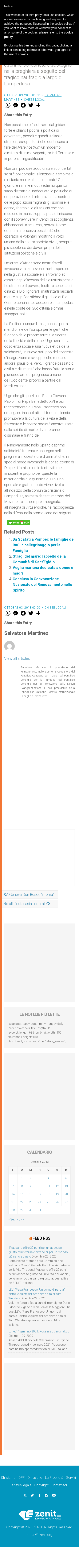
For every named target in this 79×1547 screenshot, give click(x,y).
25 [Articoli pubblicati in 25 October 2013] (48, 1202)
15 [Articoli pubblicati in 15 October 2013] (22, 1194)
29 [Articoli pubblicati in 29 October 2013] (22, 1210)
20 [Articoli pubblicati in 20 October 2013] (66, 1194)
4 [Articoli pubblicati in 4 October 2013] (48, 1178)
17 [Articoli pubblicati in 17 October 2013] (39, 1194)
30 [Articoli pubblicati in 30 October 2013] (30, 1210)
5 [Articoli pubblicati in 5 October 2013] (57, 1178)
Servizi (71, 1478)
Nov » (20, 1219)
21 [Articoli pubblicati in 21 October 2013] (13, 1202)
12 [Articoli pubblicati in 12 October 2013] (57, 1186)
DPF (22, 1478)
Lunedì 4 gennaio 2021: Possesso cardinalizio (38, 1331)
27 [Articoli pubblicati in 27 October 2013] (66, 1202)
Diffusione (35, 1478)
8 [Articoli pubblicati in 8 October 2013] (22, 1186)
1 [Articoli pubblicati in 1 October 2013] (22, 1178)
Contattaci (59, 1485)
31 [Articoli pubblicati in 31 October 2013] (39, 1210)
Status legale (21, 1485)
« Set (11, 1219)
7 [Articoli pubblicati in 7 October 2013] (13, 1186)
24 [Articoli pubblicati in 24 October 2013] (39, 1202)
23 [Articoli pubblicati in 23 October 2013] (30, 1202)
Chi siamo (8, 1478)
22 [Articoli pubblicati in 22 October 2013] (22, 1202)
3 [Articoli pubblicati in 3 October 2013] (39, 1178)
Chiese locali (35, 99)
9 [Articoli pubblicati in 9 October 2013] (31, 1186)
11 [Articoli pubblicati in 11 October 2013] (48, 1186)
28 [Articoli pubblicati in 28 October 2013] (13, 1210)
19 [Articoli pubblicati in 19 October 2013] (57, 1194)
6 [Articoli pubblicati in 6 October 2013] (66, 1178)
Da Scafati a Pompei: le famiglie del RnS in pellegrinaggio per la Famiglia (44, 545)
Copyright (41, 1485)
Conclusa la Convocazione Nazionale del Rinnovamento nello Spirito (42, 584)
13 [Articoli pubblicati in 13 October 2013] (66, 1186)
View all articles (17, 658)
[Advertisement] (39, 862)
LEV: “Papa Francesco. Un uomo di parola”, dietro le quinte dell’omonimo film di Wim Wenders (37, 1294)
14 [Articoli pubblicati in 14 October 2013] (13, 1194)
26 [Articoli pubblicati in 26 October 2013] (57, 1202)
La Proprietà (54, 1478)
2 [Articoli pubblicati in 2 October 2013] (31, 1178)
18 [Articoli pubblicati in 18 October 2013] (48, 1194)
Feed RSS (41, 1238)
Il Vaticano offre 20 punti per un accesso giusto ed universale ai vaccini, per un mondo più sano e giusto (38, 1252)
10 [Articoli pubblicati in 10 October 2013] (39, 1186)
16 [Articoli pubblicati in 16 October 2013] (30, 1194)
